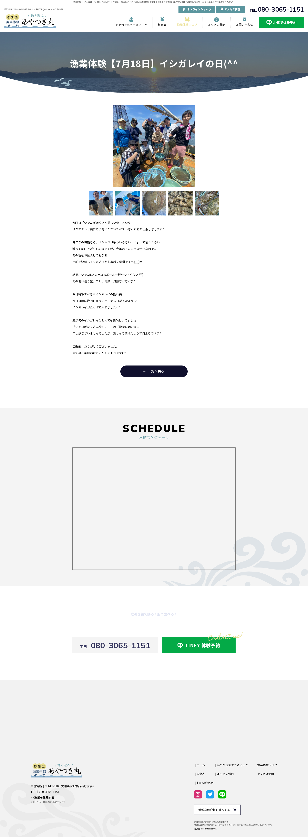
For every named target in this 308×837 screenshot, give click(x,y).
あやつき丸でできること (131, 25)
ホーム (200, 764)
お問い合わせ (244, 24)
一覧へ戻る (156, 371)
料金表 (162, 25)
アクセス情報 (265, 773)
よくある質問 (216, 25)
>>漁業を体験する (42, 797)
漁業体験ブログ (187, 25)
